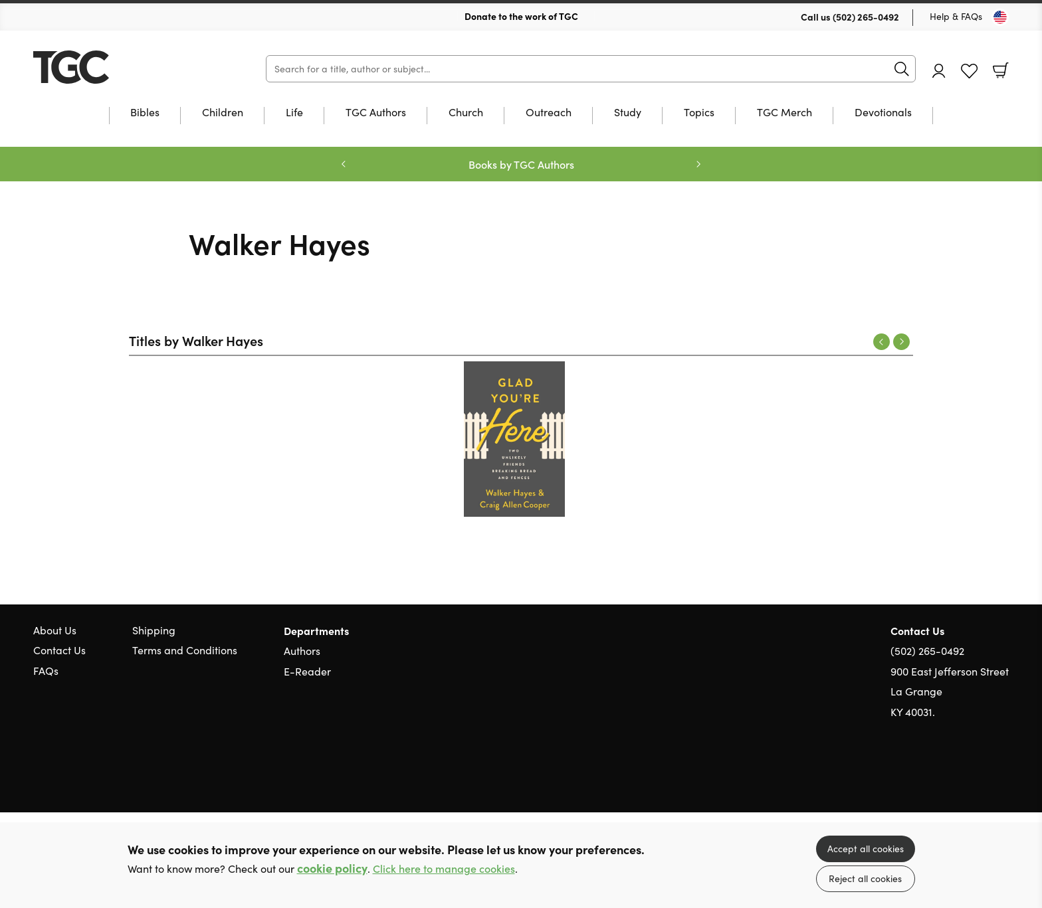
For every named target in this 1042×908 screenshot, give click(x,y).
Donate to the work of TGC (521, 16)
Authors (302, 651)
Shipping (153, 630)
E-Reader (307, 671)
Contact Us (59, 650)
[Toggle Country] (1000, 17)
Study (627, 113)
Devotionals (883, 113)
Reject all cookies (865, 878)
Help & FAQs (956, 16)
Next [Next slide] (698, 164)
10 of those (116, 67)
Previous (881, 341)
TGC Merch (784, 113)
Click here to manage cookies (444, 868)
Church (466, 113)
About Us (54, 630)
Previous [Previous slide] (344, 164)
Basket (1001, 70)
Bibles (144, 113)
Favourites (969, 71)
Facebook (979, 775)
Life (294, 113)
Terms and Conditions (184, 650)
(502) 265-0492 (866, 16)
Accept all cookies (865, 848)
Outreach (549, 113)
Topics (699, 113)
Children (222, 113)
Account (939, 71)
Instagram (1002, 775)
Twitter (954, 775)
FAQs (45, 671)
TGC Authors (376, 113)
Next (901, 341)
